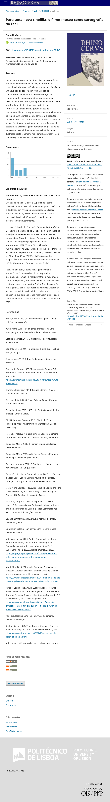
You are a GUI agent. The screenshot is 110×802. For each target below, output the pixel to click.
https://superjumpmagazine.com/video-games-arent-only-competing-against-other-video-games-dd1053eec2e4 (31, 557)
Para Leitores (11, 722)
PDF (73, 95)
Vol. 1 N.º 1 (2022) (41, 11)
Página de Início (12, 11)
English (9, 700)
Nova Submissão (15, 683)
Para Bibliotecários (13, 731)
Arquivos (26, 11)
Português (11, 705)
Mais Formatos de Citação (80, 324)
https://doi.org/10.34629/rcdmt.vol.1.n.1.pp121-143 (35, 50)
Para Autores (11, 726)
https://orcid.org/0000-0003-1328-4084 (26, 42)
